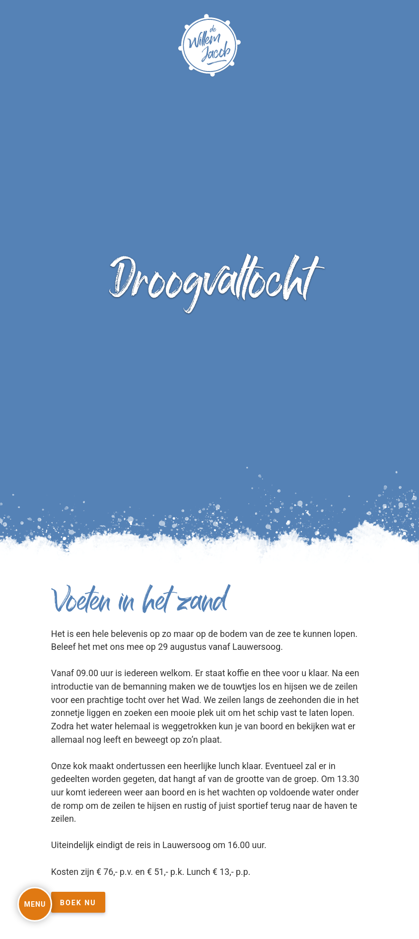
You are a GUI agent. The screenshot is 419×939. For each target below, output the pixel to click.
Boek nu (78, 903)
